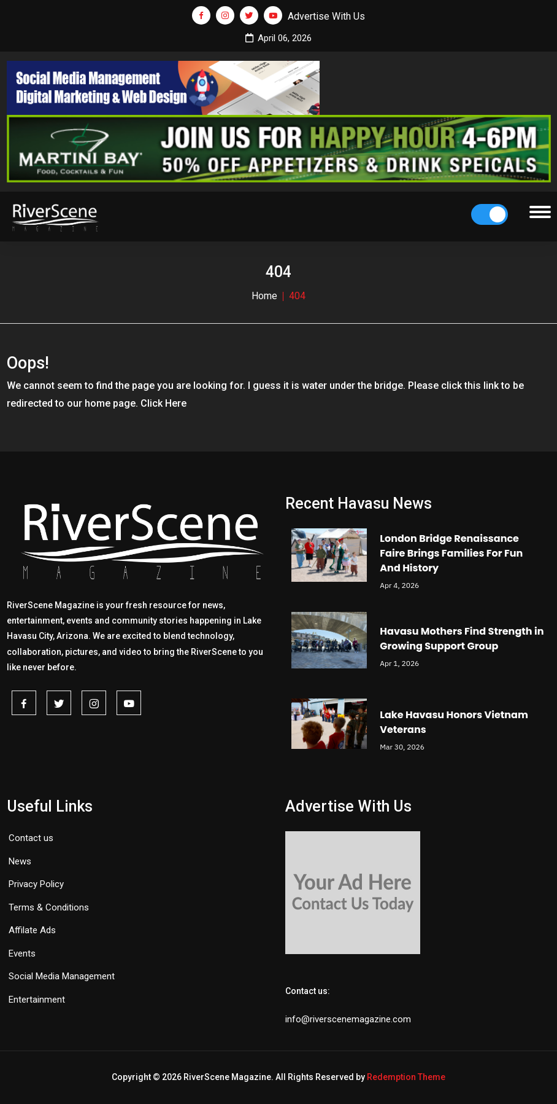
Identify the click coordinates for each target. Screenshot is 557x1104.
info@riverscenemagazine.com (348, 1019)
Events (22, 953)
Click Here (163, 403)
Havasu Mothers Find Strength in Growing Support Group (462, 638)
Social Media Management (62, 976)
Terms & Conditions (49, 907)
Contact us (31, 838)
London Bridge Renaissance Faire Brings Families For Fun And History (451, 553)
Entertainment (37, 999)
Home (264, 296)
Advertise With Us (326, 16)
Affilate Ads (32, 930)
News (20, 861)
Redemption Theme (406, 1077)
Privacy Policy (36, 884)
